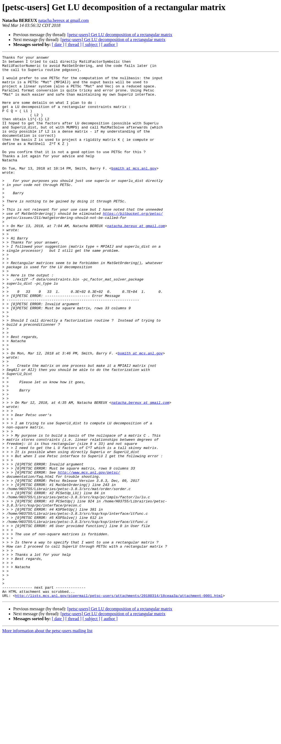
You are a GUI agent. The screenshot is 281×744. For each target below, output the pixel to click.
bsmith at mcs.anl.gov (133, 191)
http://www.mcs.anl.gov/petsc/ (89, 556)
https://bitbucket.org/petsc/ (133, 245)
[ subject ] (91, 44)
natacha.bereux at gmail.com (63, 20)
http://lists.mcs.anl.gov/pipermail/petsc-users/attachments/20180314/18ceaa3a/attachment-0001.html (119, 704)
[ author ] (109, 44)
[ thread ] (73, 44)
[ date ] (58, 44)
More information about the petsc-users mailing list (47, 739)
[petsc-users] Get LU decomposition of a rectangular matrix (119, 34)
